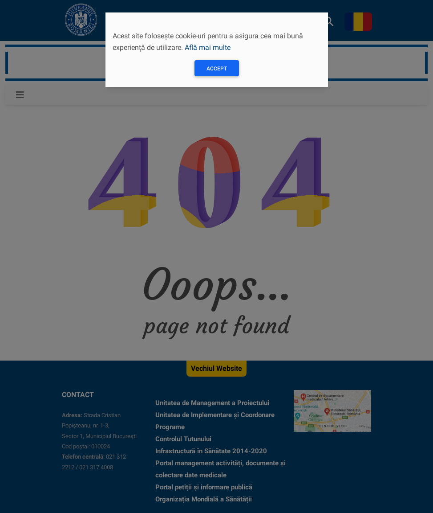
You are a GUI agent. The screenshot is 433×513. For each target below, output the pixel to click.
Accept (216, 69)
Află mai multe (208, 47)
